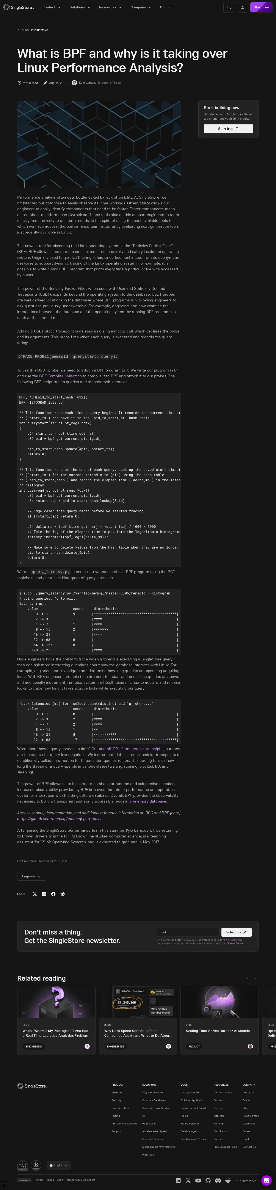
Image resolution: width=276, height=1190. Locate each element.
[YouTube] (198, 1180)
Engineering (39, 30)
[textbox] (187, 932)
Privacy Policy (235, 943)
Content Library (223, 1092)
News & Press (251, 1115)
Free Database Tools (226, 1146)
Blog (25, 30)
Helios (184, 1115)
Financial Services (153, 1139)
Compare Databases (154, 1100)
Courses (219, 1139)
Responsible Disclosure (81, 1179)
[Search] (229, 7)
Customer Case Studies (156, 1108)
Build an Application (193, 1100)
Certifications (222, 1131)
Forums (218, 1100)
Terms (50, 1179)
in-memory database (147, 801)
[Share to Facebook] (53, 894)
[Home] (18, 7)
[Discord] (218, 1180)
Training (218, 1123)
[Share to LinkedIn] (44, 894)
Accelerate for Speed (154, 1131)
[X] (188, 1180)
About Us (248, 1092)
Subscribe (235, 932)
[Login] (242, 7)
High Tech (148, 1154)
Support (116, 1131)
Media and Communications (159, 1146)
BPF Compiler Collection (60, 376)
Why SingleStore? (152, 1092)
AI (143, 1115)
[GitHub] (208, 1180)
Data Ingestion (120, 1108)
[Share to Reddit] (63, 894)
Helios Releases (190, 1123)
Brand (246, 1100)
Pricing (116, 1115)
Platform (117, 1092)
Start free (261, 7)
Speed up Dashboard (193, 1108)
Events (218, 1108)
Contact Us (249, 1146)
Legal (246, 1139)
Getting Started (190, 1092)
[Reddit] (228, 1180)
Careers (247, 1131)
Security (116, 1100)
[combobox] (59, 1165)
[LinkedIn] (178, 1180)
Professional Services (124, 1123)
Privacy (39, 1179)
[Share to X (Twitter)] (35, 894)
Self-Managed (189, 1131)
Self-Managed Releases (195, 1139)
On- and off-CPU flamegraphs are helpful (127, 748)
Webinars (219, 1115)
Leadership (249, 1123)
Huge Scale (148, 1123)
